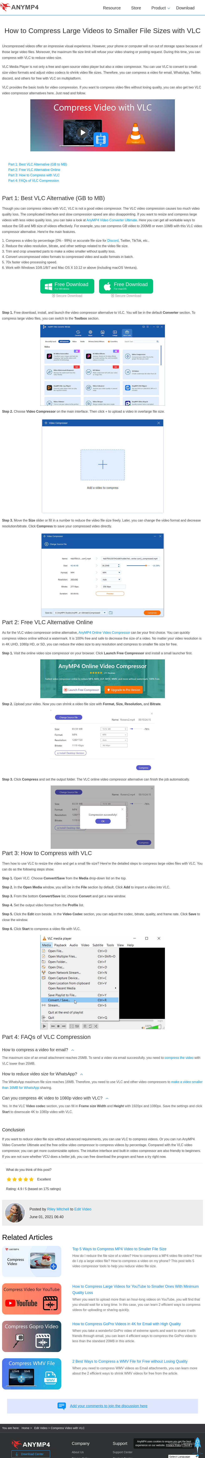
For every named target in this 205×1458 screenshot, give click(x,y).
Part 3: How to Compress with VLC (34, 175)
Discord (113, 240)
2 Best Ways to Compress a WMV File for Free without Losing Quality (130, 1361)
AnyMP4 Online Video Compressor (104, 632)
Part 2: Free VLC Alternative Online (34, 170)
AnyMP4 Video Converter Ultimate (111, 220)
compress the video (179, 1058)
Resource (112, 8)
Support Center (123, 1452)
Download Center (29, 1454)
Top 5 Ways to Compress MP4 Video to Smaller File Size (119, 1249)
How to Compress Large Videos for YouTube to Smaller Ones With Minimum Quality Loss (135, 1289)
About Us (78, 1452)
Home (25, 1428)
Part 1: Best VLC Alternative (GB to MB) (37, 164)
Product (158, 7)
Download (185, 8)
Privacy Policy (174, 1445)
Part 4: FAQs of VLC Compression (33, 180)
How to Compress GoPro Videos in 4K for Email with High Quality (126, 1324)
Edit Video (82, 1209)
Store (136, 8)
